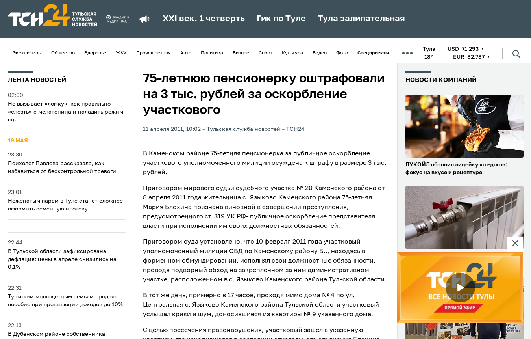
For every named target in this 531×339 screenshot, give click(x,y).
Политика (212, 53)
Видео (320, 53)
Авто (185, 53)
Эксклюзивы (27, 53)
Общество (63, 53)
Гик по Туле (281, 19)
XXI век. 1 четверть (204, 19)
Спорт (265, 53)
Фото (342, 53)
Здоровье (95, 53)
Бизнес (241, 53)
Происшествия (153, 53)
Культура (292, 53)
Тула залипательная (361, 19)
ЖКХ (121, 53)
